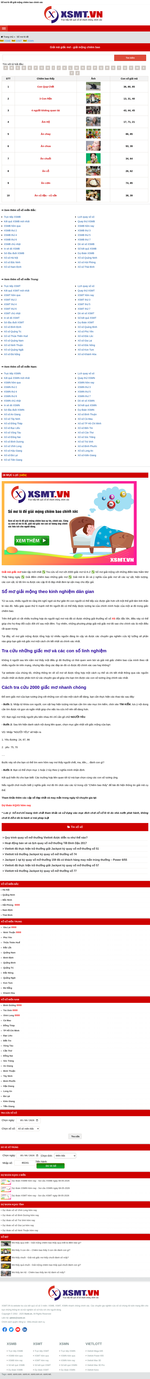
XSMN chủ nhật (12, 400)
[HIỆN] (23, 475)
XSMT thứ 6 (10, 308)
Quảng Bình (9, 962)
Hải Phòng (8, 905)
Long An (7, 1091)
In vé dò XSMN (12, 405)
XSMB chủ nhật (12, 244)
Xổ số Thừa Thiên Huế (16, 336)
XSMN (30, 41)
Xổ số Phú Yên (86, 331)
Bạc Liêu (7, 1035)
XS (113, 618)
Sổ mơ (4, 1237)
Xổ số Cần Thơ (86, 432)
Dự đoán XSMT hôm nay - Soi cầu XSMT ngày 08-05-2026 (40, 1196)
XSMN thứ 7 (84, 396)
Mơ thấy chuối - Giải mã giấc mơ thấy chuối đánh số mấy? (40, 1258)
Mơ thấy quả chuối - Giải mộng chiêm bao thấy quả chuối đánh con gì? (46, 1265)
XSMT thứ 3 (84, 299)
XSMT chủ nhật (12, 313)
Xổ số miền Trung (11, 921)
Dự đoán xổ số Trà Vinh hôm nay (19, 1221)
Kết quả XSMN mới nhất (17, 378)
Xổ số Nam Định (12, 267)
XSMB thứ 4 (10, 235)
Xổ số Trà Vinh (85, 441)
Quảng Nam (9, 952)
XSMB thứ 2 (10, 230)
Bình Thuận (9, 1071)
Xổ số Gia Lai (85, 340)
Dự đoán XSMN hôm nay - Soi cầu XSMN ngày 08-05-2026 (41, 1189)
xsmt (9, 1375)
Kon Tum (7, 983)
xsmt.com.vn (36, 1375)
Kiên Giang (9, 1101)
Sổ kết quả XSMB (87, 248)
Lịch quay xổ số (86, 217)
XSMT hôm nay (86, 295)
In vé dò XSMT (12, 318)
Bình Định (8, 957)
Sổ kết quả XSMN (87, 405)
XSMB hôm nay (86, 226)
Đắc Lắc (7, 947)
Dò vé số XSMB (86, 244)
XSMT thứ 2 (10, 299)
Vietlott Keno (93, 1370)
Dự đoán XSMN (86, 409)
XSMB (7, 41)
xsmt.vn (26, 1375)
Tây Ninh (7, 1076)
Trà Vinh (7, 1010)
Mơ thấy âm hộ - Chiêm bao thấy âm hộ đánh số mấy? (38, 1273)
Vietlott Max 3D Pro (96, 1366)
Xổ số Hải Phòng (87, 262)
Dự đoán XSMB (86, 253)
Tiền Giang (9, 1106)
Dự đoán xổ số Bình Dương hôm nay (21, 1216)
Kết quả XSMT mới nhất (16, 290)
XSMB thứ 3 (84, 230)
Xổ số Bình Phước (87, 446)
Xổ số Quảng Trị (12, 331)
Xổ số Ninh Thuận (13, 345)
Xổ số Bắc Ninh (12, 262)
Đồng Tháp (9, 1025)
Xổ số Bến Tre (85, 428)
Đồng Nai (8, 1056)
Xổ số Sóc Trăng (86, 437)
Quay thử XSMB (86, 221)
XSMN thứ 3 (84, 387)
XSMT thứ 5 (84, 304)
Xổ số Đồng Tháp (13, 423)
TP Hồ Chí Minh (11, 1030)
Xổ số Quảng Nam (14, 340)
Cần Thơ (7, 1050)
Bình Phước (9, 1081)
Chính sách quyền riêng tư (14, 1322)
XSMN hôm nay (86, 382)
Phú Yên (7, 937)
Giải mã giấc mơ (11, 571)
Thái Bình (7, 915)
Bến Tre (7, 1040)
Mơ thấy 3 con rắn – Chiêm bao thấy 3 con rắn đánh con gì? (41, 1251)
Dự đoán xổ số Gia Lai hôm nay (18, 1226)
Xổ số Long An (85, 450)
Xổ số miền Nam (10, 999)
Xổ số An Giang (12, 414)
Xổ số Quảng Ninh (87, 257)
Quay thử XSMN (86, 378)
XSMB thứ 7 (84, 239)
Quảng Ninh (9, 895)
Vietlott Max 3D (94, 1361)
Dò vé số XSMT (86, 313)
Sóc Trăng (8, 1061)
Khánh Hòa (9, 993)
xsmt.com (17, 1375)
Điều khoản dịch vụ (36, 1322)
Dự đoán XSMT (86, 322)
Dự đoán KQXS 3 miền (13, 1175)
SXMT (19, 41)
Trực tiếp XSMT (12, 286)
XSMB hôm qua (12, 226)
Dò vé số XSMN (86, 400)
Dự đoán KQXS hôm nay (16, 805)
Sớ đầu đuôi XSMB (14, 253)
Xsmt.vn (28, 1314)
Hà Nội (6, 890)
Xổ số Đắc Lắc (85, 336)
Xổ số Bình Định (12, 327)
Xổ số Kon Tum (86, 349)
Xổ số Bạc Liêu (12, 428)
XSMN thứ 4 (10, 391)
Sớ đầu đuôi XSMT (14, 322)
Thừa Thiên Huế (11, 942)
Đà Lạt (6, 1096)
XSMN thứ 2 (10, 387)
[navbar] (4, 28)
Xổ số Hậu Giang (13, 450)
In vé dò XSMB (12, 248)
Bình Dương (9, 1005)
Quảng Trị (8, 967)
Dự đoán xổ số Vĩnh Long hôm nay (20, 1211)
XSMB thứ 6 (10, 239)
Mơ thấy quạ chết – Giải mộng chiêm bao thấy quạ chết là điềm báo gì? (46, 1243)
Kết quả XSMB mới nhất (17, 221)
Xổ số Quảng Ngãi (13, 349)
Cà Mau (7, 1020)
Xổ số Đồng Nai (12, 437)
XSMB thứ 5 (84, 235)
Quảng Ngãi (9, 978)
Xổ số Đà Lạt (11, 455)
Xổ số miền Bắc (10, 884)
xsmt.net (47, 1375)
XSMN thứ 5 (84, 391)
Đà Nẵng (7, 988)
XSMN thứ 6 (10, 396)
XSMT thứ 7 (84, 308)
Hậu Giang (8, 1086)
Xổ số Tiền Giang (13, 459)
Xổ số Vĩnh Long (13, 446)
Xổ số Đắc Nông (86, 345)
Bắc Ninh (7, 900)
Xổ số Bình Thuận (87, 414)
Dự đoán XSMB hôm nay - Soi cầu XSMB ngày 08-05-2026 (41, 1181)
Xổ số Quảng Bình (87, 327)
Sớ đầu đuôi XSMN (14, 409)
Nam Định (8, 910)
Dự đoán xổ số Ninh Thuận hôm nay (20, 1231)
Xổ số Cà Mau (85, 419)
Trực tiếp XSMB (12, 217)
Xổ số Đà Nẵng (12, 354)
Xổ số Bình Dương (14, 441)
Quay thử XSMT (86, 290)
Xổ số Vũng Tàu (12, 432)
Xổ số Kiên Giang (87, 455)
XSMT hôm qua (12, 295)
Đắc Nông (8, 973)
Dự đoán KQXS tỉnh (12, 1205)
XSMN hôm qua (12, 382)
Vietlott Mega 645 (95, 1352)
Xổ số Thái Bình (86, 267)
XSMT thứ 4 (10, 304)
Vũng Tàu (8, 1045)
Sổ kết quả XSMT (87, 318)
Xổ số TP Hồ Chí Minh (89, 423)
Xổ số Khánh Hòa (87, 354)
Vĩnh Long (8, 1015)
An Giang (8, 1066)
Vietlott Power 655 (95, 1356)
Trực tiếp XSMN (12, 373)
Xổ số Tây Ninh (12, 419)
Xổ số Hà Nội (11, 257)
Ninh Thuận (9, 932)
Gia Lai (6, 927)
